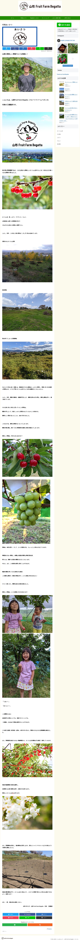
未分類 (58, 144)
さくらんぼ (60, 131)
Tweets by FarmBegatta (63, 74)
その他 (58, 134)
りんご (58, 140)
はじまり (67, 89)
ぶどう (58, 137)
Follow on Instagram (68, 65)
